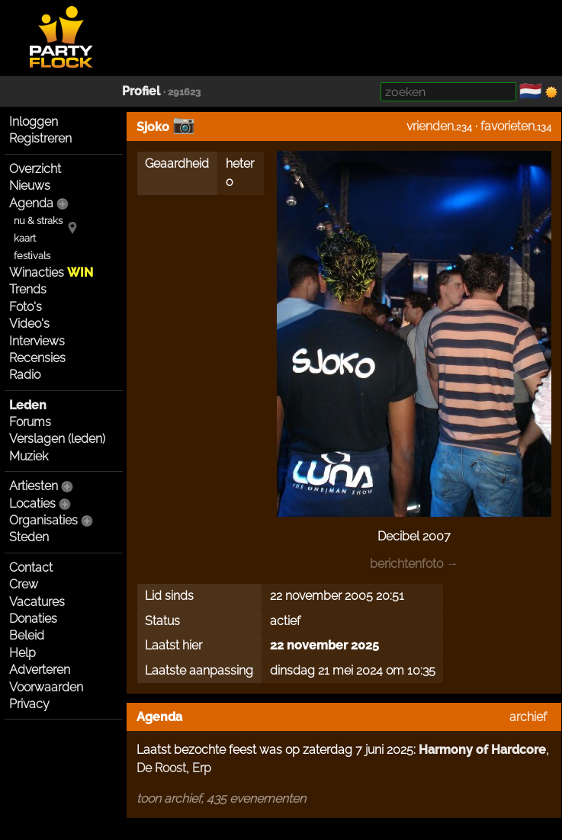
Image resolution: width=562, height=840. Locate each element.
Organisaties (43, 520)
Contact (31, 567)
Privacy (29, 704)
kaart (25, 238)
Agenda (31, 203)
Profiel (141, 91)
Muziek (28, 456)
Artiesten (33, 486)
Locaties (32, 503)
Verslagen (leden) (57, 438)
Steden (29, 537)
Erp (201, 768)
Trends (28, 289)
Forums (30, 422)
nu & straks (38, 220)
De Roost (161, 768)
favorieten (507, 126)
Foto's (25, 307)
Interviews (37, 341)
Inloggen (33, 121)
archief (528, 717)
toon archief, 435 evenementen (221, 798)
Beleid (26, 635)
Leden (28, 405)
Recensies (37, 358)
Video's (29, 323)
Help (22, 653)
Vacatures (37, 602)
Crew (23, 584)
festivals (32, 255)
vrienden (430, 126)
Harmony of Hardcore (482, 749)
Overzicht (35, 169)
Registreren (40, 138)
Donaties (33, 618)
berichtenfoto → (414, 563)
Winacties (51, 272)
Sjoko (152, 127)
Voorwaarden (46, 687)
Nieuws (29, 185)
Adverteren (39, 669)
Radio (24, 374)
